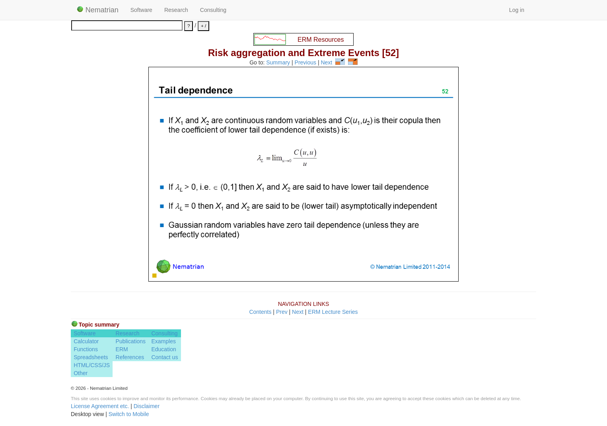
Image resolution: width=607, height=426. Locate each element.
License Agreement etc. (100, 406)
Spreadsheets (91, 357)
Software (141, 10)
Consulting (213, 10)
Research (176, 10)
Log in (516, 10)
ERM (122, 349)
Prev (282, 312)
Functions (86, 349)
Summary (278, 63)
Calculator (86, 341)
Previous (305, 63)
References (130, 357)
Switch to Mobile (129, 414)
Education (163, 349)
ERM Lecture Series (333, 312)
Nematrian (98, 10)
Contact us (164, 357)
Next (326, 63)
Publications (131, 341)
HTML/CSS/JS (92, 365)
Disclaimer (147, 406)
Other (81, 373)
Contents (260, 312)
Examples (163, 341)
